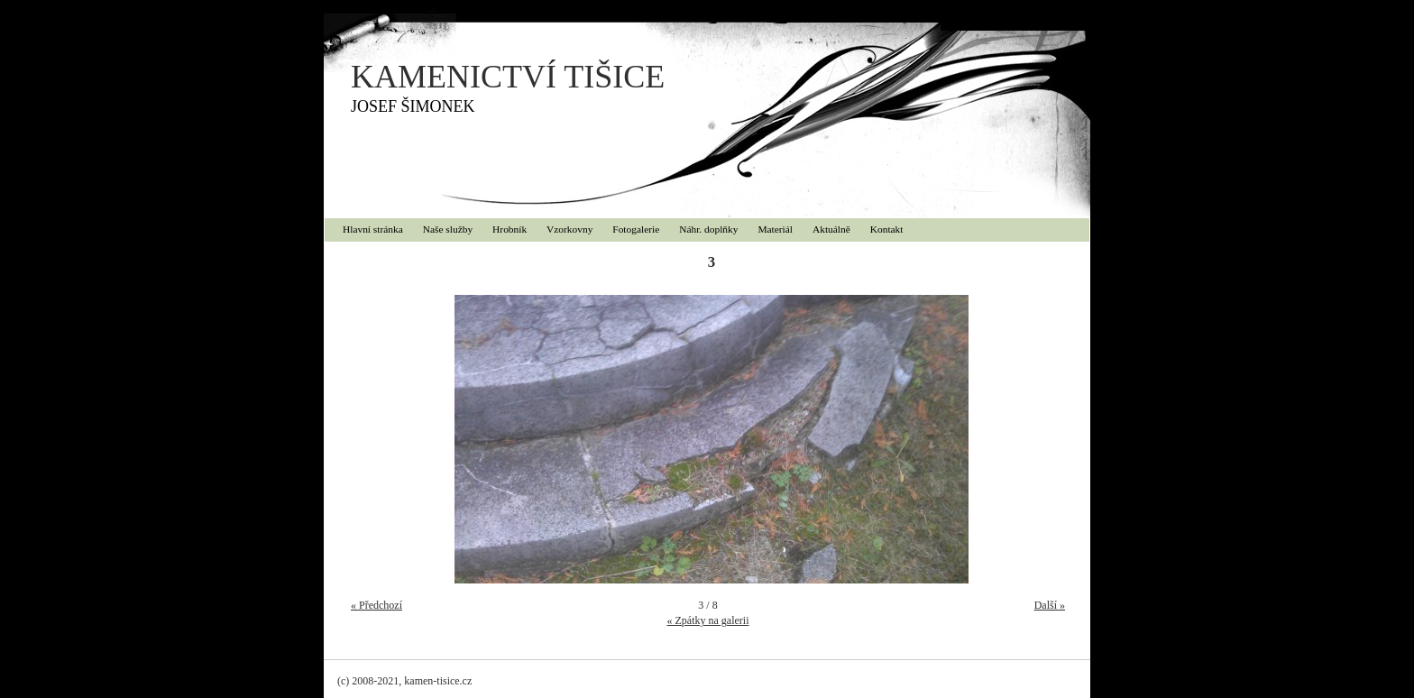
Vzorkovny (569, 229)
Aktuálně (831, 229)
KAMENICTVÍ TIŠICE (508, 77)
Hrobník (509, 229)
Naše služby (448, 229)
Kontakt (887, 229)
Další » (1049, 605)
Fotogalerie (635, 229)
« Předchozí (376, 605)
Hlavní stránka (373, 229)
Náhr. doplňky (708, 229)
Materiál (775, 229)
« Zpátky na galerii (708, 620)
